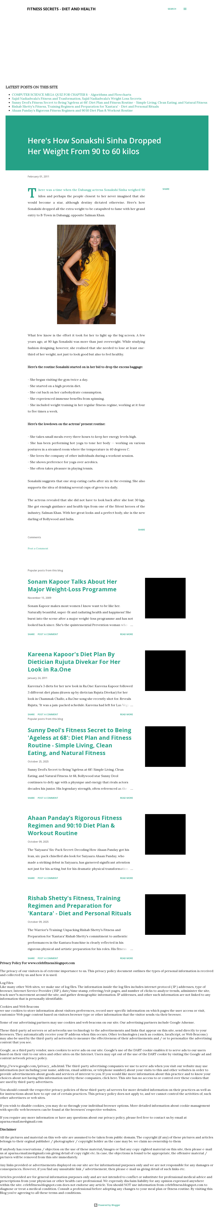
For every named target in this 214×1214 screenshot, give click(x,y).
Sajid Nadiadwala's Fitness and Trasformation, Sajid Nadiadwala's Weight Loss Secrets (76, 98)
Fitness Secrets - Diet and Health (61, 8)
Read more (126, 634)
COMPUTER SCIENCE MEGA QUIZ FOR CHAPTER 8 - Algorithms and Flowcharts (71, 94)
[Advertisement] (63, 25)
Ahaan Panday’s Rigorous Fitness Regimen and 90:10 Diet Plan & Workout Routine (72, 110)
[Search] (172, 9)
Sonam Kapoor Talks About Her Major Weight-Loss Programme (72, 585)
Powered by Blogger (107, 1205)
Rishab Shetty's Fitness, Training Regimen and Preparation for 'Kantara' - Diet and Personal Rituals (85, 106)
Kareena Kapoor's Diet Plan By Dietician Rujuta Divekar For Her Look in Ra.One (74, 661)
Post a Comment (38, 548)
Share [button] (165, 188)
